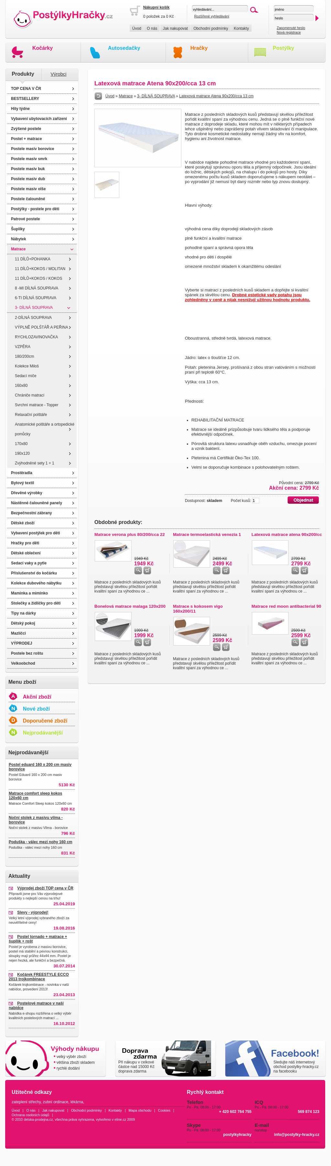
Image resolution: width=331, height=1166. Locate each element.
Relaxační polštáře (31, 414)
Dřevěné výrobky (26, 493)
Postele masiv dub (28, 179)
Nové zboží (36, 709)
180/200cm (24, 356)
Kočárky (42, 48)
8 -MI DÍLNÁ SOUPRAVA (36, 288)
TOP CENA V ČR (26, 88)
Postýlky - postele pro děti (35, 209)
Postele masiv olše (28, 189)
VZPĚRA (22, 346)
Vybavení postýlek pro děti (35, 533)
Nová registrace (289, 32)
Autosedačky (124, 48)
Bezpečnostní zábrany (31, 513)
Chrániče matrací (29, 395)
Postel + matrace (26, 138)
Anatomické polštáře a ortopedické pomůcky (44, 429)
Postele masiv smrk (29, 159)
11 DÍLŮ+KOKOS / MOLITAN (40, 269)
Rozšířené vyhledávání (211, 16)
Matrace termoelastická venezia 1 (207, 534)
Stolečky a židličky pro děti (35, 603)
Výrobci (59, 74)
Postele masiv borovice (32, 149)
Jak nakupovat (175, 28)
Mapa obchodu (140, 1110)
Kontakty (241, 28)
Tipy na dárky (23, 613)
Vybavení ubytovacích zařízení (39, 118)
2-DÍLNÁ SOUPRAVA (33, 317)
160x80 (21, 385)
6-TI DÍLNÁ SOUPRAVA (35, 298)
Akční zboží (37, 697)
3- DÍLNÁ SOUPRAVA (34, 307)
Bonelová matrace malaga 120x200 (130, 606)
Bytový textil (22, 483)
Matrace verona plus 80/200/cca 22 (129, 534)
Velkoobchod (23, 663)
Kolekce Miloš (27, 366)
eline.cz (120, 1119)
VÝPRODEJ (21, 643)
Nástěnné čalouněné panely (36, 503)
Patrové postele (25, 219)
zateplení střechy (26, 1102)
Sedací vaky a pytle (29, 563)
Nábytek (18, 239)
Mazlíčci (18, 633)
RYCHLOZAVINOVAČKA (36, 337)
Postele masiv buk (28, 169)
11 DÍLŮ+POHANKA (32, 259)
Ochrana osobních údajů (30, 1115)
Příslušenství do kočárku (34, 573)
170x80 (21, 443)
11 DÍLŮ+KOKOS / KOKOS (38, 278)
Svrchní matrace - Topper (37, 405)
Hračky (199, 48)
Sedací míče (26, 376)
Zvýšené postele (26, 128)
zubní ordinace (56, 1102)
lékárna (76, 1102)
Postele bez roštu (27, 653)
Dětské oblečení (25, 553)
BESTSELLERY (25, 98)
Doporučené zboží (45, 721)
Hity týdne (20, 108)
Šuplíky (18, 229)
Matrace (18, 249)
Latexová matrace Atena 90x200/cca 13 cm (216, 96)
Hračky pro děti (25, 543)
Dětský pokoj (23, 623)
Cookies (164, 1110)
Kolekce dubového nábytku (36, 583)
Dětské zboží (23, 523)
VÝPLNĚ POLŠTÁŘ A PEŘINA (41, 327)
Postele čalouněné (28, 199)
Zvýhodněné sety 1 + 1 (34, 463)
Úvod (136, 28)
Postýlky (283, 48)
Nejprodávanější (43, 733)
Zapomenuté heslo (291, 28)
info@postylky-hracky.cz (296, 1134)
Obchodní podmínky (210, 28)
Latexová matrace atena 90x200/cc (286, 534)
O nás (152, 28)
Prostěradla (21, 473)
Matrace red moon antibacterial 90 (286, 606)
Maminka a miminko (29, 593)
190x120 (22, 453)
